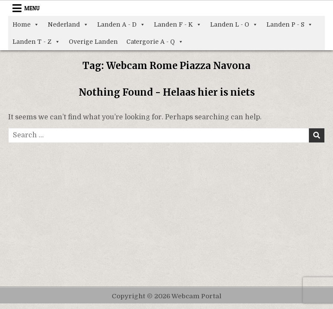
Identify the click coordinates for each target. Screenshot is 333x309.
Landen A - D (121, 24)
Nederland (68, 24)
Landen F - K (178, 24)
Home (25, 24)
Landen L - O (234, 24)
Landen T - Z (36, 41)
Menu (32, 8)
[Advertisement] (167, 207)
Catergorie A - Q (154, 41)
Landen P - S (289, 24)
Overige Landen (93, 41)
